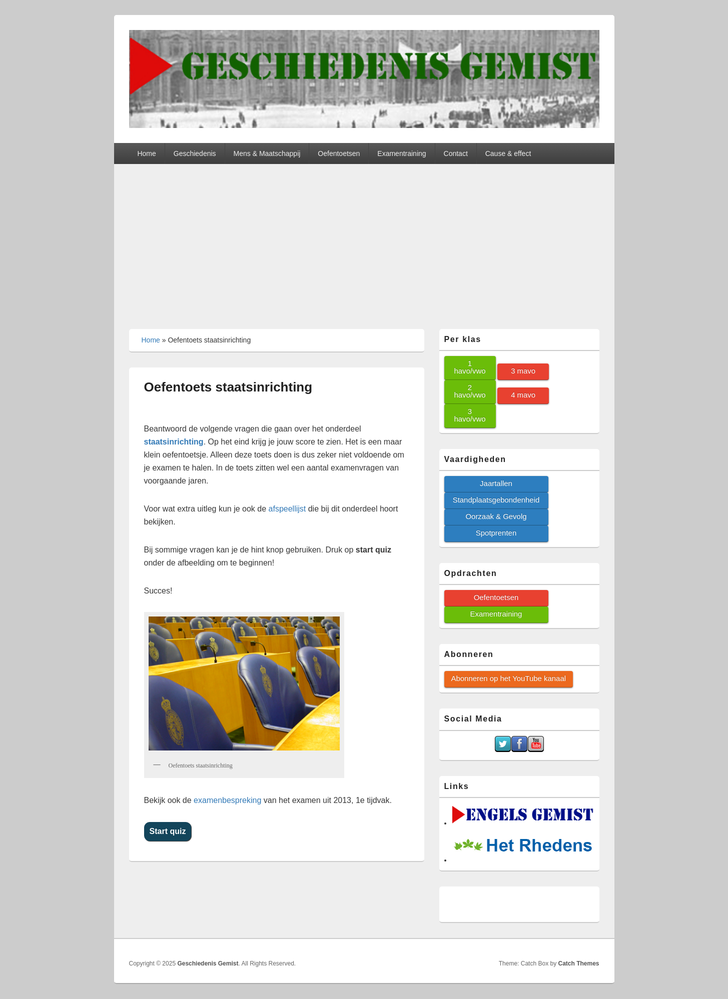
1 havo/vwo (469, 367)
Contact (456, 154)
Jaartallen (496, 483)
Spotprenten (496, 532)
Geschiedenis (195, 154)
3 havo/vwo (469, 415)
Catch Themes (578, 963)
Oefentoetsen (339, 154)
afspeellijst (287, 508)
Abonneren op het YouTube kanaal (508, 678)
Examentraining (401, 154)
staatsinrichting (174, 442)
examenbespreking (227, 800)
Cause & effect (508, 154)
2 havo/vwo (469, 391)
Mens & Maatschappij (267, 154)
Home (146, 154)
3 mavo (523, 370)
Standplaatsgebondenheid (496, 500)
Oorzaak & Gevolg (495, 516)
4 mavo (523, 394)
